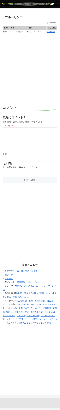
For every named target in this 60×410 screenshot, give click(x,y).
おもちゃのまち (18, 325)
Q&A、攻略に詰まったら (17, 299)
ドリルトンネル (10, 310)
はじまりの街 (23, 307)
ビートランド (49, 307)
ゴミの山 (21, 318)
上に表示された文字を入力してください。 (22, 169)
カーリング (40, 303)
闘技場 (50, 303)
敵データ (9, 277)
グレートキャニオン (20, 314)
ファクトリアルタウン (35, 321)
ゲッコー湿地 (32, 318)
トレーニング (33, 284)
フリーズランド (48, 318)
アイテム (9, 281)
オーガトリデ (37, 314)
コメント (8, 125)
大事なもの (21, 288)
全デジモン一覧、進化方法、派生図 (21, 273)
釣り (31, 303)
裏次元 (48, 325)
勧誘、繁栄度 (24, 295)
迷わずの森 (51, 32)
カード (39, 288)
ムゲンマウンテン (34, 325)
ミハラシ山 (50, 314)
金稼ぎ (35, 295)
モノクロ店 (22, 303)
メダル (31, 288)
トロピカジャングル (28, 310)
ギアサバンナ (9, 318)
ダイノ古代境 (45, 310)
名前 (5, 156)
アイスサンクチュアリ (13, 321)
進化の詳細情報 (18, 284)
